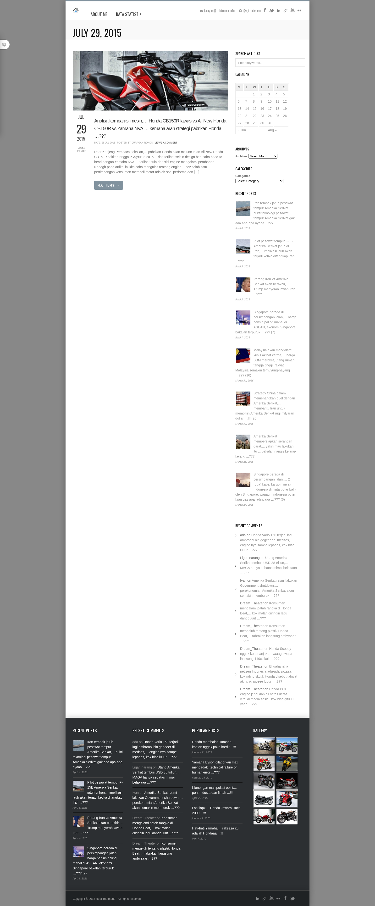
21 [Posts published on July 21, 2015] (247, 116)
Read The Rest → (109, 185)
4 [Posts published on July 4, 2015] (276, 94)
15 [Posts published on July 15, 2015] (255, 108)
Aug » (272, 130)
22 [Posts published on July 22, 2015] (255, 116)
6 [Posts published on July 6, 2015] (239, 101)
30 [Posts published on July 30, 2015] (262, 123)
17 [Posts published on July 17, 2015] (270, 108)
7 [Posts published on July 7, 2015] (246, 101)
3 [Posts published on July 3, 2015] (269, 94)
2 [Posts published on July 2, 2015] (261, 94)
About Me (99, 14)
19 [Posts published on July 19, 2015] (285, 108)
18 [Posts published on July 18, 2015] (277, 108)
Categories (242, 176)
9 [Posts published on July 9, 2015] (261, 101)
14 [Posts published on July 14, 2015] (247, 108)
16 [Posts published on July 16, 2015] (262, 108)
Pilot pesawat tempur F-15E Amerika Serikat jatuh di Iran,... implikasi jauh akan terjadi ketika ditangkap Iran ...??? (265, 251)
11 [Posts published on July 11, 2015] (277, 101)
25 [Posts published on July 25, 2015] (277, 116)
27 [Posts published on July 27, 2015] (240, 123)
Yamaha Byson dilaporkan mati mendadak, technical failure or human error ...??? (215, 767)
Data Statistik (129, 14)
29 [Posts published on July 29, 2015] (255, 123)
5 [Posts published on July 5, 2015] (284, 94)
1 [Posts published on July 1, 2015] (254, 94)
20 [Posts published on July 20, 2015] (240, 116)
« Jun (242, 130)
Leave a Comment (81, 149)
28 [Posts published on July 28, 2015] (247, 123)
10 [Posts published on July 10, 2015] (270, 101)
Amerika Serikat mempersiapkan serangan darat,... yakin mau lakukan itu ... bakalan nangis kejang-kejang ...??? (265, 446)
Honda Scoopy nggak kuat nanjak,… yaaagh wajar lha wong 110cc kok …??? (266, 654)
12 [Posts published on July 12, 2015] (285, 101)
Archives (241, 156)
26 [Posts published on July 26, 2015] (285, 116)
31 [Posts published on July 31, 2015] (270, 123)
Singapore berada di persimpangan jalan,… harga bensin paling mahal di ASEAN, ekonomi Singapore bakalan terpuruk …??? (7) (266, 322)
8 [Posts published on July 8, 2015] (254, 101)
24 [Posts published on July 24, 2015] (270, 116)
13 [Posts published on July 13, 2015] (240, 108)
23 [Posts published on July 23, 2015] (262, 116)
